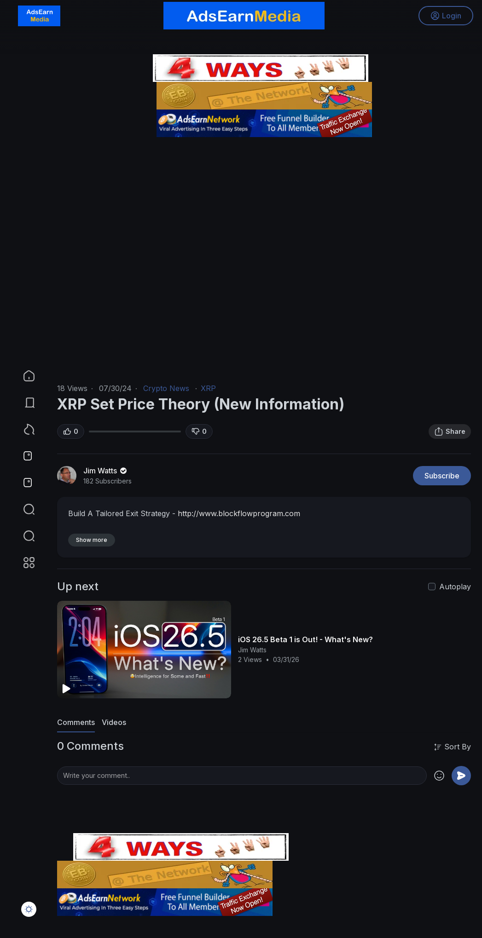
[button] (23, 536)
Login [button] (445, 16)
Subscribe (441, 475)
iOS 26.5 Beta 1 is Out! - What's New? (305, 639)
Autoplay (455, 586)
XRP (208, 388)
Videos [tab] (114, 722)
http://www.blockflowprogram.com (239, 513)
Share (449, 431)
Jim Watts (105, 470)
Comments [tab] (76, 722)
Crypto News (166, 388)
